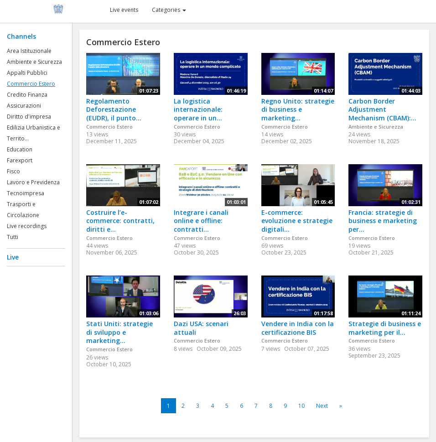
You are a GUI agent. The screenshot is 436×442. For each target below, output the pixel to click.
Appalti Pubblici (27, 73)
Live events (124, 10)
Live (13, 257)
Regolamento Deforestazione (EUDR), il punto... (113, 109)
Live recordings (27, 226)
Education (19, 149)
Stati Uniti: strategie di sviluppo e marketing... (119, 332)
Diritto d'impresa (29, 116)
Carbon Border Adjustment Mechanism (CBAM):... (382, 109)
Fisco (13, 171)
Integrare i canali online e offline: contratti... (201, 221)
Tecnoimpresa (25, 193)
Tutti (12, 237)
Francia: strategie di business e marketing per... (382, 221)
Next (322, 406)
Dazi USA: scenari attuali (201, 328)
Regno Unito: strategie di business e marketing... (297, 109)
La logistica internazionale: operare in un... (198, 109)
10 (301, 406)
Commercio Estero (31, 84)
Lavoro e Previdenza (33, 182)
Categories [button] (169, 10)
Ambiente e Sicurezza (34, 62)
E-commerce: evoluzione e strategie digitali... (296, 221)
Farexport (19, 160)
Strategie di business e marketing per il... (384, 328)
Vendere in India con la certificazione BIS (297, 328)
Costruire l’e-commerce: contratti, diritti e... (120, 221)
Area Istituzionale (29, 51)
